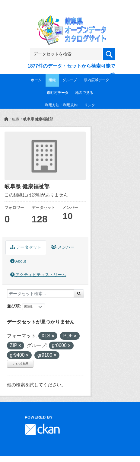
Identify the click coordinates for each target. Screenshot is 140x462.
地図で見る (84, 93)
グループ (69, 80)
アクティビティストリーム (38, 274)
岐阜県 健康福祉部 (38, 119)
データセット (26, 247)
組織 (52, 80)
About (18, 261)
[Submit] (79, 293)
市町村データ (57, 93)
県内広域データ (96, 80)
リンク (89, 105)
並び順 (13, 306)
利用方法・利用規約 (61, 105)
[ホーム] (6, 119)
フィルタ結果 (20, 363)
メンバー (63, 247)
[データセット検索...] (40, 293)
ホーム (36, 80)
